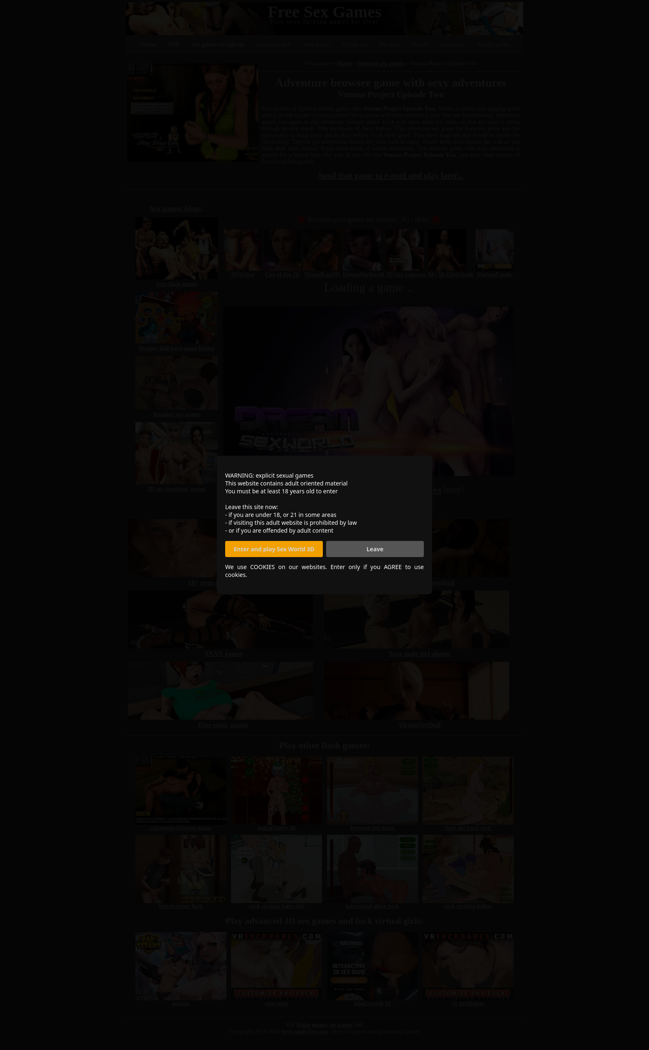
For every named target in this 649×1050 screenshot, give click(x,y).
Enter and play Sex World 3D (274, 549)
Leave (375, 549)
